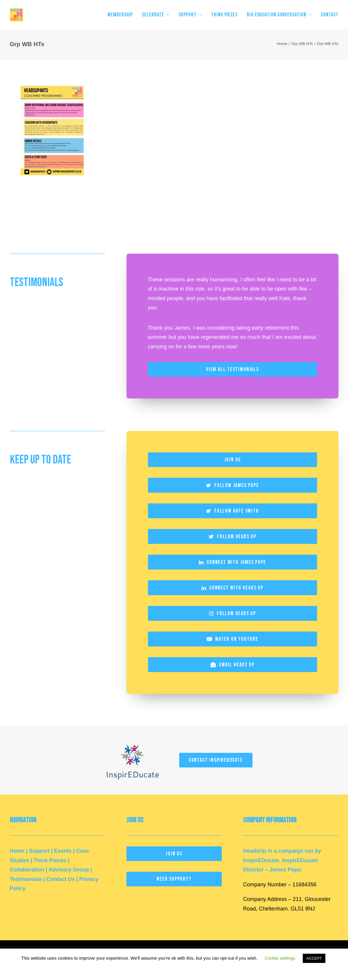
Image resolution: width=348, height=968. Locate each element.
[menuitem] (122, 15)
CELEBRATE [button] (155, 15)
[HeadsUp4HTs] (16, 14)
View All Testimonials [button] (232, 369)
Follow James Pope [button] (232, 485)
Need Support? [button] (174, 879)
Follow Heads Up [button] (232, 536)
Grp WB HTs (302, 43)
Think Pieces (50, 860)
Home (282, 43)
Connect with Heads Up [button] (232, 587)
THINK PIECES (224, 15)
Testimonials (26, 879)
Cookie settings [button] (280, 958)
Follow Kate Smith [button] (232, 510)
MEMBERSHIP (120, 15)
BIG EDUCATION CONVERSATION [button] (279, 15)
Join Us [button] (232, 459)
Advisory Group (69, 870)
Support (39, 851)
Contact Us (60, 879)
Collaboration (27, 870)
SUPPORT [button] (190, 15)
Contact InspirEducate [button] (216, 760)
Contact (329, 15)
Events (63, 851)
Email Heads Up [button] (232, 664)
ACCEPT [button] (314, 958)
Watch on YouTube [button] (232, 638)
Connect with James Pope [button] (232, 561)
